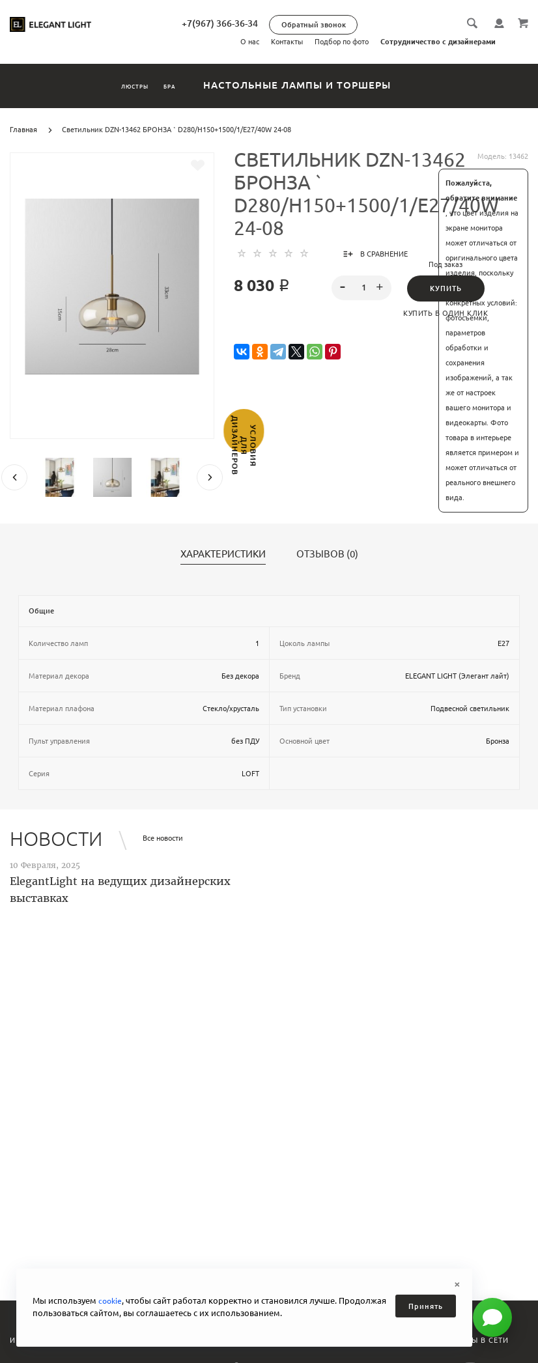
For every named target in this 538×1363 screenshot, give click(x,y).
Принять (425, 1306)
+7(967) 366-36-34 (276, 23)
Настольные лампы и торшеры (337, 85)
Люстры (118, 85)
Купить (446, 288)
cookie (111, 1300)
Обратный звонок (370, 25)
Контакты (287, 42)
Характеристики (223, 554)
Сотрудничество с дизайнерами (438, 42)
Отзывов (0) (327, 554)
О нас (249, 42)
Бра (193, 85)
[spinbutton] (362, 287)
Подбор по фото (342, 42)
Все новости (163, 838)
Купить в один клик (445, 313)
